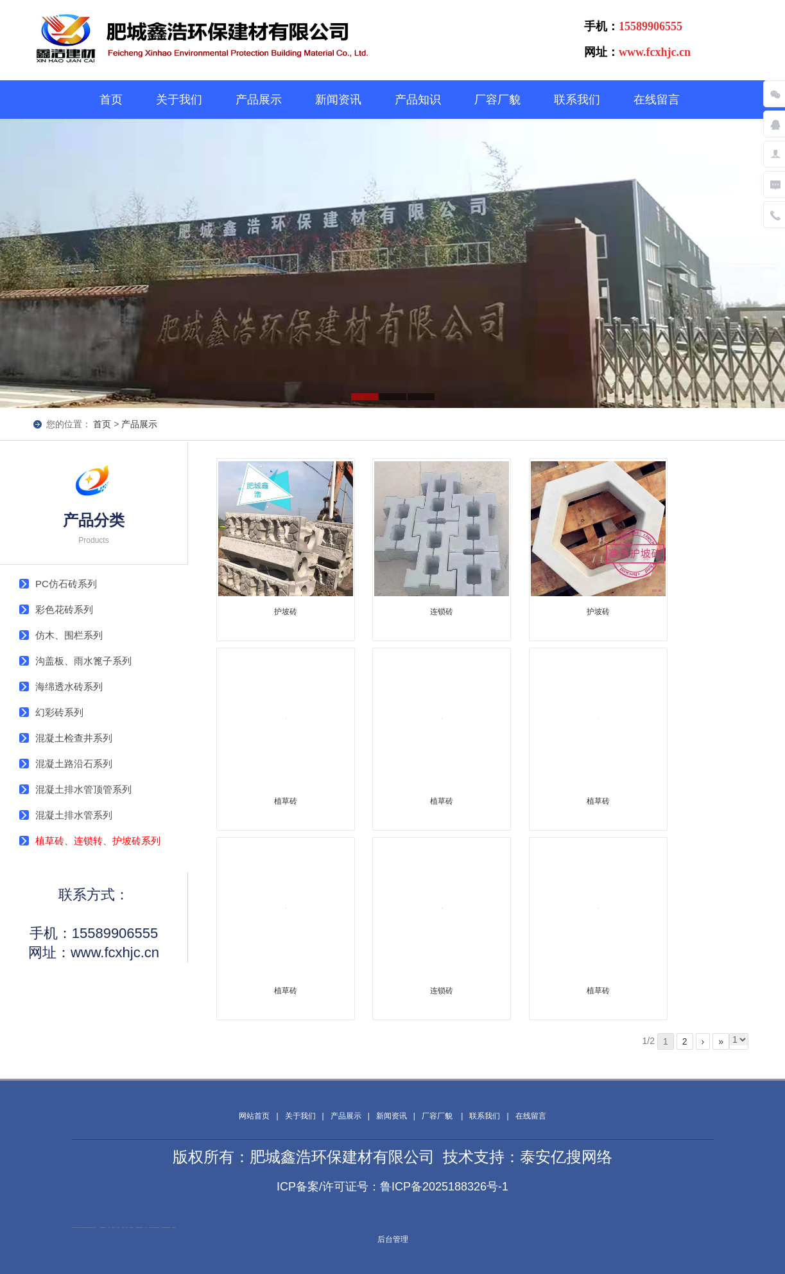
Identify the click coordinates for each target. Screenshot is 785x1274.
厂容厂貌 (497, 99)
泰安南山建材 (83, 1227)
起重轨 (127, 1227)
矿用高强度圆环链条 (103, 1227)
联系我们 (577, 99)
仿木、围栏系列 (69, 635)
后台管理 (392, 1239)
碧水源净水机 (157, 1227)
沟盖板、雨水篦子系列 (83, 660)
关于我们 (179, 99)
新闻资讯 (338, 99)
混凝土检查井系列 (73, 737)
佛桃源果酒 (137, 1227)
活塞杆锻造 (140, 1227)
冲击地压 (154, 1227)
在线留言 (657, 99)
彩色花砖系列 (64, 609)
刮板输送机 (168, 1227)
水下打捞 (145, 1227)
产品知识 (418, 99)
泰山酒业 (118, 1227)
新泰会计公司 (80, 1227)
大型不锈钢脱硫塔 (164, 1227)
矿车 (109, 1227)
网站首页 (254, 1115)
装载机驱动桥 (174, 1227)
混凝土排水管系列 (73, 815)
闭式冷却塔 (73, 1227)
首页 (111, 99)
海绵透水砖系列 (69, 686)
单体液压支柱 (151, 1227)
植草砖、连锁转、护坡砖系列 (97, 840)
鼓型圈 (123, 1227)
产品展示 (259, 99)
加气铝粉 (76, 1227)
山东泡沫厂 (94, 1227)
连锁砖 (441, 611)
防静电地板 (113, 1227)
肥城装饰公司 (87, 1227)
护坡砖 (285, 611)
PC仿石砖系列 (66, 583)
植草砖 (285, 801)
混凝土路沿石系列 (73, 763)
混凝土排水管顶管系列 (83, 789)
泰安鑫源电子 (132, 1227)
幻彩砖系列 (59, 712)
